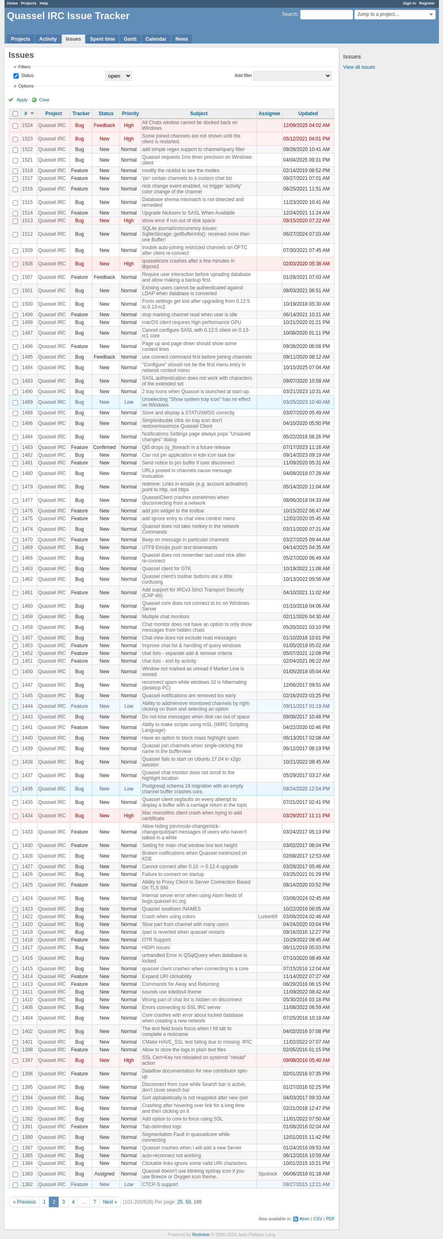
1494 (27, 367)
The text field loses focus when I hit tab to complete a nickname (186, 1031)
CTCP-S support (160, 1184)
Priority (130, 113)
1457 (27, 638)
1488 (27, 413)
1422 (27, 916)
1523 (27, 139)
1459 (27, 617)
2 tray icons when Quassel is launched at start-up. (196, 391)
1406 (27, 1007)
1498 (27, 322)
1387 (27, 1148)
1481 (27, 463)
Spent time (102, 39)
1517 (27, 178)
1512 (27, 234)
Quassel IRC (52, 125)
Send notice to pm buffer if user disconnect (188, 463)
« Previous (24, 1202)
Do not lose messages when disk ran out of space (196, 717)
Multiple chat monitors (166, 617)
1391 (27, 1127)
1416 (27, 958)
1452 (27, 653)
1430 (27, 845)
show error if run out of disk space (178, 220)
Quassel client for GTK (166, 568)
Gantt (130, 39)
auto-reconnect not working (171, 1155)
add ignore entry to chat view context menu (188, 518)
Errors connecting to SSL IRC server (181, 1007)
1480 (27, 473)
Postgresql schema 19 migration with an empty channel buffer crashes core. (192, 789)
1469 (27, 547)
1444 (27, 706)
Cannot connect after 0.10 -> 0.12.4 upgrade (190, 866)
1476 (27, 511)
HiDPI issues (156, 947)
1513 (27, 220)
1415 (27, 969)
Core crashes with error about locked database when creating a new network (192, 1018)
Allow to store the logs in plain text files (184, 1050)
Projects (29, 3)
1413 (27, 984)
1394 (27, 1098)
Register (427, 3)
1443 (27, 717)
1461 (27, 592)
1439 (27, 748)
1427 (27, 866)
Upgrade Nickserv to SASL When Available (188, 213)
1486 (27, 423)
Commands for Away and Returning (180, 984)
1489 (27, 402)
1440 (27, 738)
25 (180, 1202)
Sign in (409, 3)
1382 (27, 1184)
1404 (27, 1018)
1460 (27, 606)
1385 (27, 1155)
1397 (27, 1060)
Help (44, 3)
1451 (27, 661)
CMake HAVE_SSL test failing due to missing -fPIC (197, 1042)
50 (188, 1202)
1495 (27, 357)
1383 (27, 1174)
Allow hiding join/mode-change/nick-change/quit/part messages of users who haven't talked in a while (194, 832)
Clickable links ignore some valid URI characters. (195, 1163)
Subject (198, 113)
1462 (27, 579)
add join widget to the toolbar (173, 511)
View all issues (359, 67)
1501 (27, 290)
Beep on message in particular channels (185, 540)
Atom (304, 1218)
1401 (27, 1042)
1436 (27, 789)
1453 (27, 645)
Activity (48, 39)
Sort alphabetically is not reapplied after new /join (195, 1098)
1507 (27, 277)
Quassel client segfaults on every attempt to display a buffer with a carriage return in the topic (194, 802)
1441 (27, 727)
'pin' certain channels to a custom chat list (187, 178)
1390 (27, 1137)
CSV (317, 1218)
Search (289, 14)
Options (25, 85)
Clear (44, 99)
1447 (27, 685)
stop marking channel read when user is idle (189, 314)
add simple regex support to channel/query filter (193, 149)
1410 (27, 1000)
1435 (27, 802)
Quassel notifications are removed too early (189, 695)
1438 (27, 762)
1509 (27, 250)
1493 (27, 381)
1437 (27, 775)
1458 (27, 627)
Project (53, 113)
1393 (27, 1108)
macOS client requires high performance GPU (191, 322)
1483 (27, 447)
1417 (27, 947)
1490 (27, 391)
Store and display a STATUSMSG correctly (188, 413)
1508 (27, 264)
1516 (27, 189)
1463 (27, 568)
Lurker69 (267, 916)
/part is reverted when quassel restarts (183, 932)
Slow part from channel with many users (185, 924)
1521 (27, 160)
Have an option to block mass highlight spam (190, 738)
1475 (27, 518)
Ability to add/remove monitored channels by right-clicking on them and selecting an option (196, 706)
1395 (27, 1087)
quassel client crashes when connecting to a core (195, 969)
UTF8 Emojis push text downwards (179, 547)
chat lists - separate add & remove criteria (187, 653)
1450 (27, 671)
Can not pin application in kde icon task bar (188, 455)
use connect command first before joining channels (197, 357)
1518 (27, 170)
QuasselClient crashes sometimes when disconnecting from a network (185, 500)
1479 (27, 487)
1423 (27, 909)
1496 (27, 346)
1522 (27, 149)
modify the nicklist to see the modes (180, 170)
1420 (27, 924)
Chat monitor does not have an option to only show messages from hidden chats (197, 627)
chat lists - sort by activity (169, 661)
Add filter (243, 75)
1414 (27, 976)
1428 (27, 856)
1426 (27, 874)
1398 (27, 1050)
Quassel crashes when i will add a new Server (192, 1148)
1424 (27, 898)
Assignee (269, 113)
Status (27, 75)
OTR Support (156, 940)
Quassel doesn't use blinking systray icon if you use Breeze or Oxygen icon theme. (193, 1174)
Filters (24, 66)
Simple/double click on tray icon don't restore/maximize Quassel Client (182, 423)
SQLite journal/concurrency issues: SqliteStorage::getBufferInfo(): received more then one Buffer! (196, 234)
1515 (27, 202)
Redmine (200, 1234)
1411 (27, 992)
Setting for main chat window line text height (189, 845)
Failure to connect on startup (173, 874)
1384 (27, 1163)
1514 (27, 213)
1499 (27, 314)
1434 (27, 816)
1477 (27, 500)
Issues (73, 39)
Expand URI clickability (167, 976)
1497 (27, 333)
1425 (27, 885)
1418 (27, 940)
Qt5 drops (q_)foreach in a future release (186, 447)
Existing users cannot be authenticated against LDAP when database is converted (192, 290)
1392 (27, 1119)
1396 (27, 1074)
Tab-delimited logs (161, 1127)
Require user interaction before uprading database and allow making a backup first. (196, 277)
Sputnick (267, 1174)
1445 (27, 695)
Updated (308, 113)
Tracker (81, 113)
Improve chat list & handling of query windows (191, 645)
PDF (330, 1218)
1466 (27, 558)
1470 (27, 540)
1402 (27, 1031)
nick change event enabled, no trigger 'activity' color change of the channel (192, 189)
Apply (22, 99)
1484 (27, 437)
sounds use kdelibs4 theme (171, 992)
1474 (27, 529)
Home (12, 3)
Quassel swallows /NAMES (171, 909)
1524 (27, 125)
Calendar (156, 39)
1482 (27, 455)
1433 (27, 832)
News (181, 39)
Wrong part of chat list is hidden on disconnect (192, 1000)
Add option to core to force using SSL (182, 1119)
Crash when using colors (168, 916)
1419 (27, 932)
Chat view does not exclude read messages (189, 638)
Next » (110, 1202)
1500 (27, 304)
